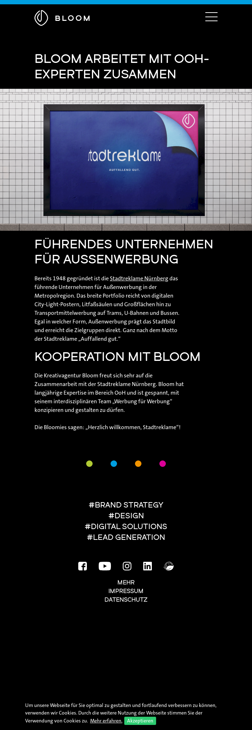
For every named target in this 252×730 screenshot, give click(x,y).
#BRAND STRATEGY (126, 505)
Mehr (126, 583)
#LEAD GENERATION (126, 538)
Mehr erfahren (105, 720)
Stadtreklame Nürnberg (139, 278)
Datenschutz (126, 600)
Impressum (126, 591)
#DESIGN (126, 516)
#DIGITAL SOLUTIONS (126, 527)
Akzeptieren (140, 720)
